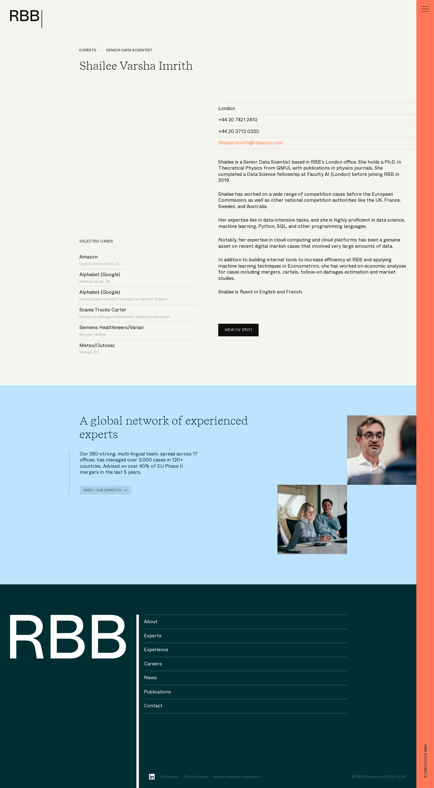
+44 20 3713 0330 (238, 131)
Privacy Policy (196, 776)
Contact (153, 705)
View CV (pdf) (238, 330)
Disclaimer (169, 776)
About (150, 621)
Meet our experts (102, 490)
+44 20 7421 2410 (237, 119)
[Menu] (425, 9)
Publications (157, 691)
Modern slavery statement (236, 776)
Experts (87, 50)
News (150, 677)
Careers (153, 663)
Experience (156, 649)
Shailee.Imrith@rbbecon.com (250, 142)
